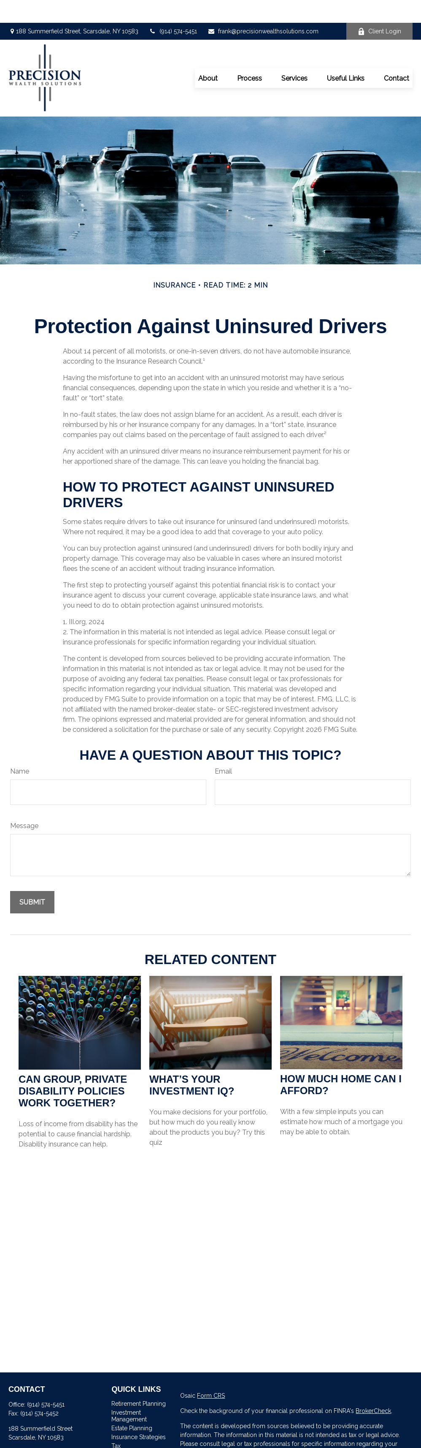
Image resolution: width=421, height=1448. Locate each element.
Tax (116, 1423)
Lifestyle (122, 1440)
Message (24, 803)
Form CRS (211, 1372)
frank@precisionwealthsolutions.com (263, 8)
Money (120, 1432)
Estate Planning (131, 1405)
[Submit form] (32, 879)
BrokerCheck (373, 1388)
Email (223, 748)
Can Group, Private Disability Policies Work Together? (73, 1068)
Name (19, 748)
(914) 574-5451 (173, 8)
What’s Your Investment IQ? (191, 1062)
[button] (208, 55)
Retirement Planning (138, 1380)
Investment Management (129, 1393)
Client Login (379, 8)
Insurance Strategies (138, 1414)
